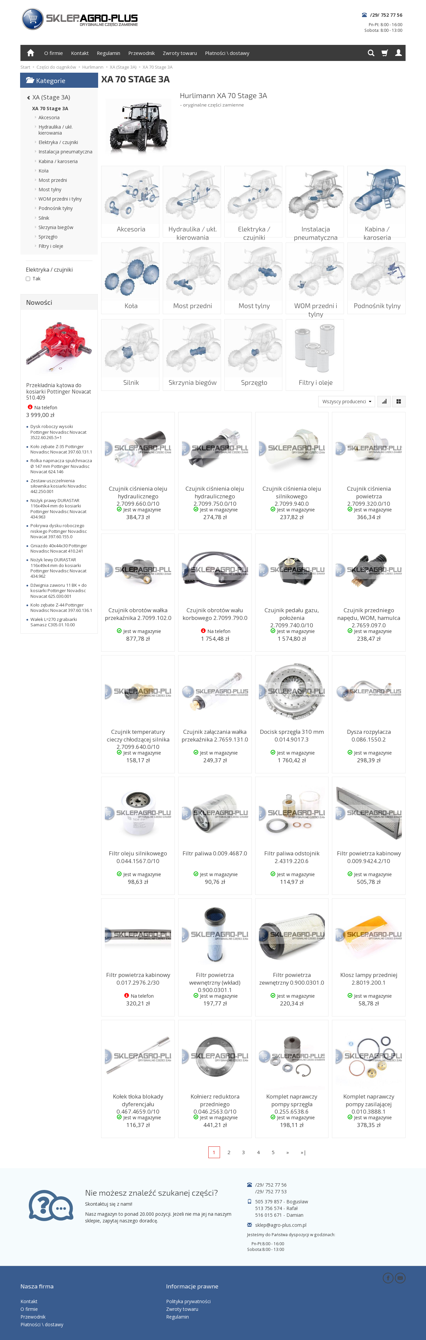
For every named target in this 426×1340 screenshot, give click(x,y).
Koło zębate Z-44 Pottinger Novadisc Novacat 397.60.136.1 (61, 607)
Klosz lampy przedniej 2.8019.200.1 (369, 977)
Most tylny (253, 301)
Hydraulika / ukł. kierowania (191, 227)
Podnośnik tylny (376, 301)
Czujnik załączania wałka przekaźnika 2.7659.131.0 (214, 733)
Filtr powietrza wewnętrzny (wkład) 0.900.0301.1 (214, 980)
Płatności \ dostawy (227, 53)
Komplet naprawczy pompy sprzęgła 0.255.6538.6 (292, 1098)
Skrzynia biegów (192, 377)
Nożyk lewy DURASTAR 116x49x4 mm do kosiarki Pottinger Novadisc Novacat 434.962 (58, 568)
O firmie (53, 53)
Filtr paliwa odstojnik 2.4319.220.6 (292, 855)
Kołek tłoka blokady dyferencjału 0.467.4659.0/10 (138, 1102)
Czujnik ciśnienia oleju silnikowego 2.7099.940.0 (292, 490)
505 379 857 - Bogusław (281, 1201)
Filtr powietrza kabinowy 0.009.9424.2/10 (369, 855)
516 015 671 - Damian (279, 1215)
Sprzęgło (253, 377)
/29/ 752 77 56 (386, 15)
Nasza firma (37, 1279)
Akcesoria (130, 224)
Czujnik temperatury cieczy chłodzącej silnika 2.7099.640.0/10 (138, 737)
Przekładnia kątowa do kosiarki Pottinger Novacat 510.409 (58, 391)
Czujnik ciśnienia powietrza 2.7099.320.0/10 (369, 490)
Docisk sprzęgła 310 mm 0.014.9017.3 (292, 733)
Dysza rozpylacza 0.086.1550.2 (368, 733)
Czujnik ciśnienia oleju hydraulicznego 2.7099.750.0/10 (215, 494)
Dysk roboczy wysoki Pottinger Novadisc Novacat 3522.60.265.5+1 (58, 431)
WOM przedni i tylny (315, 301)
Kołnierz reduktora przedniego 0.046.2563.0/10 (215, 1102)
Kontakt (80, 53)
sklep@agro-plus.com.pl (280, 1225)
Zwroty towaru (180, 53)
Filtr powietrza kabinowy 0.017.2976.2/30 (138, 977)
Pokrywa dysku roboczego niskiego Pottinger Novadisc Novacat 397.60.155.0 (58, 531)
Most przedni (192, 301)
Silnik (130, 377)
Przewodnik (141, 53)
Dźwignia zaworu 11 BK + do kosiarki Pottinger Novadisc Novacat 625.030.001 (58, 590)
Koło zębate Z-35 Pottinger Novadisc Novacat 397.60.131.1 (61, 449)
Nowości (39, 302)
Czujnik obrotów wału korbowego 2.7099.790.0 (214, 612)
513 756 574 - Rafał (276, 1208)
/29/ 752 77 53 (271, 1191)
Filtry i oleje (315, 377)
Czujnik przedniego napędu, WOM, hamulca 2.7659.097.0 (369, 615)
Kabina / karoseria (376, 224)
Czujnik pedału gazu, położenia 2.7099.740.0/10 (291, 612)
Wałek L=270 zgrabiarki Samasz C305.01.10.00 (53, 622)
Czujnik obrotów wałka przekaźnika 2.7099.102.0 (138, 612)
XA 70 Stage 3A (50, 108)
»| (303, 1152)
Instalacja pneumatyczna (315, 227)
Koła (130, 301)
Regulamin (108, 53)
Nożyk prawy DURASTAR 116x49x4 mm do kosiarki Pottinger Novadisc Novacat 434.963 (58, 508)
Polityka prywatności (188, 1289)
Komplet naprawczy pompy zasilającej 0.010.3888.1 (369, 1098)
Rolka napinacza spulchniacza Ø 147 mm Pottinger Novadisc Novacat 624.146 (61, 466)
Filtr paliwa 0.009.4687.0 (215, 852)
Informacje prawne (192, 1279)
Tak (33, 278)
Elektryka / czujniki (253, 224)
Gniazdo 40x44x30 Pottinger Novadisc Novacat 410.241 (58, 548)
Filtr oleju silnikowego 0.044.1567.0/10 (138, 855)
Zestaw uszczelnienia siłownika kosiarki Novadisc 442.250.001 (58, 486)
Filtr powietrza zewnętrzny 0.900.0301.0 (292, 977)
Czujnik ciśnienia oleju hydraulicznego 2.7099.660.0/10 (138, 494)
